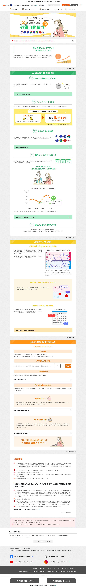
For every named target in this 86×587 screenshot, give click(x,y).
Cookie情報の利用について (39, 571)
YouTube (23, 562)
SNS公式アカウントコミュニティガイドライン (57, 571)
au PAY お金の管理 (26, 538)
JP (80, 5)
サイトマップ (72, 568)
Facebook (23, 556)
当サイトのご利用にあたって (25, 571)
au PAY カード (13, 535)
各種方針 (60, 568)
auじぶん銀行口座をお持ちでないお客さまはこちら (42, 585)
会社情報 (33, 5)
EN (82, 5)
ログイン (75, 5)
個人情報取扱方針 (51, 568)
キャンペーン (59, 9)
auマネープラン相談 (52, 535)
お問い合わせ (72, 571)
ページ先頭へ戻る (70, 68)
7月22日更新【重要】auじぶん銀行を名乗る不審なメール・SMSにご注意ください (42, 1)
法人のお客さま (25, 5)
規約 (66, 568)
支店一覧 (28, 548)
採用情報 (41, 5)
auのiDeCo (42, 535)
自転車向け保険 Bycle (63, 535)
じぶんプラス (17, 5)
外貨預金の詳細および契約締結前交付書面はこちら (26, 509)
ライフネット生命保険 (14, 538)
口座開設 (66, 5)
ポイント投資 (35, 535)
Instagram (58, 562)
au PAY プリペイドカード (24, 535)
